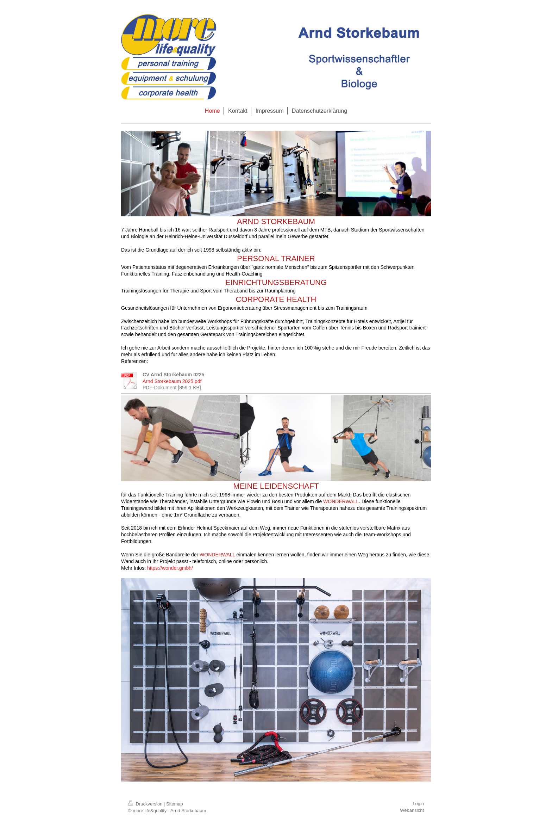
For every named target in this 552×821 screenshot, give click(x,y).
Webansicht (412, 810)
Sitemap (174, 804)
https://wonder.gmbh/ (170, 568)
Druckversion (146, 804)
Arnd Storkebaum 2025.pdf (172, 381)
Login (418, 803)
